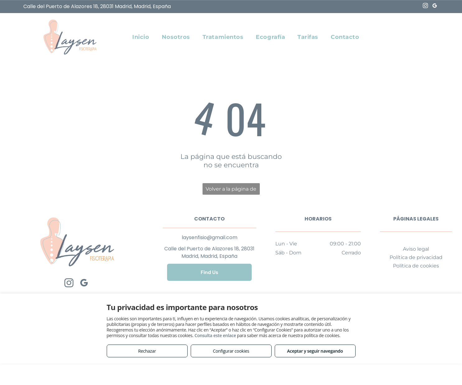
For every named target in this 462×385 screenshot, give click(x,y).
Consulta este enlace (215, 335)
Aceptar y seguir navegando (315, 351)
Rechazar (147, 351)
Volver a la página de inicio (231, 190)
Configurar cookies (231, 351)
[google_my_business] (435, 6)
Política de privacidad (416, 257)
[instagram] (425, 6)
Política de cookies (416, 266)
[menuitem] (140, 37)
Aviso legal (416, 249)
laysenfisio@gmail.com (209, 237)
